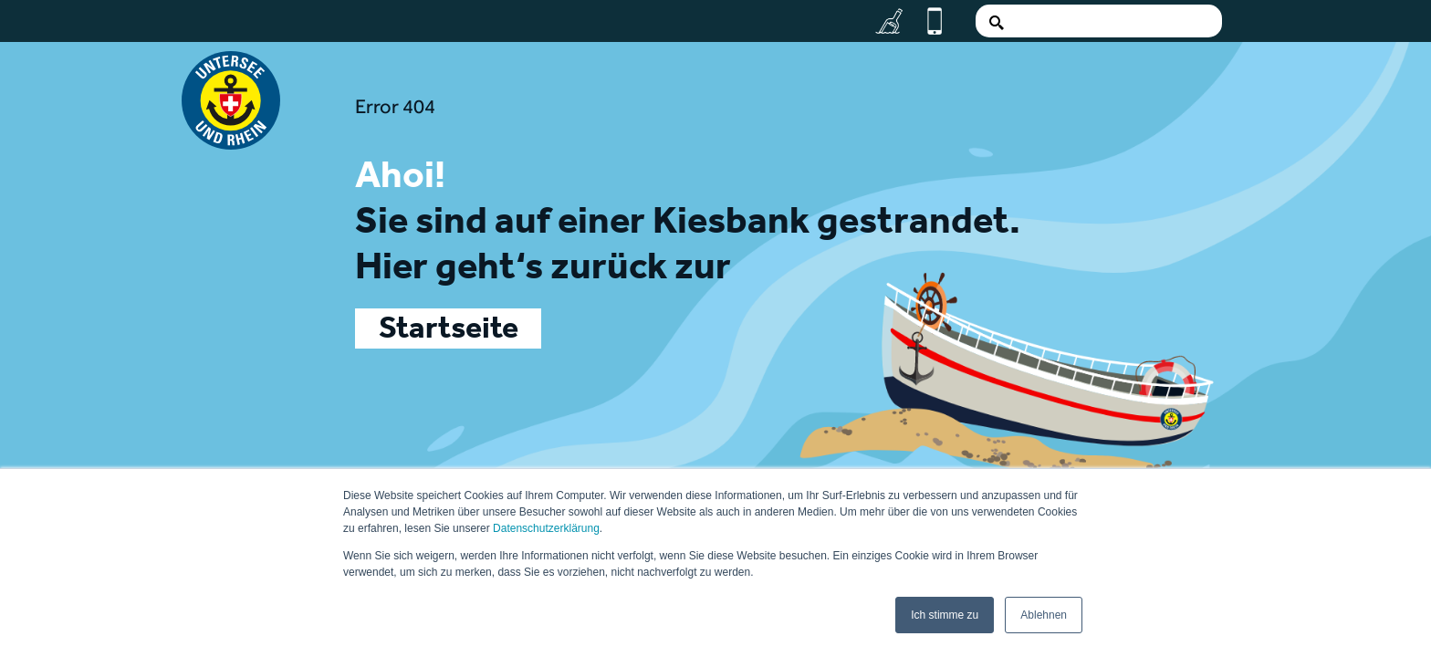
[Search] (1099, 21)
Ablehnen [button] (1043, 615)
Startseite (448, 332)
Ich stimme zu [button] (944, 615)
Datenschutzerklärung (546, 528)
